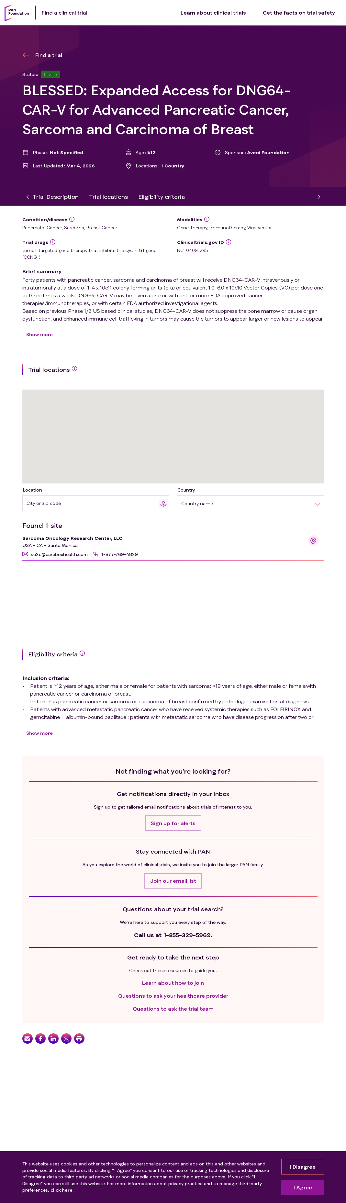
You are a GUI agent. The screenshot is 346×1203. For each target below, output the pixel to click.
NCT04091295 (192, 250)
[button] (55, 554)
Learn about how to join (173, 983)
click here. (61, 1190)
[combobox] (93, 503)
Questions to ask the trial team (173, 1008)
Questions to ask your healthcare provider (173, 996)
